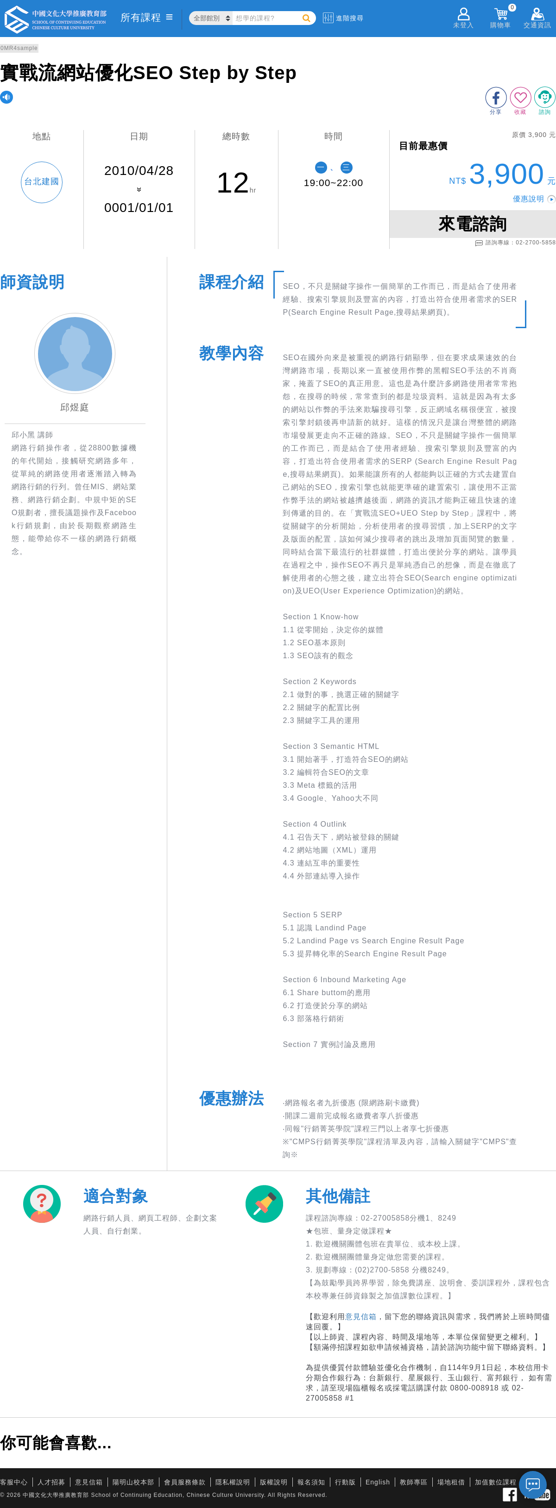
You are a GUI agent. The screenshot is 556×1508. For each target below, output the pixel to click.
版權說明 (274, 1482)
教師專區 (414, 1482)
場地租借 (451, 1482)
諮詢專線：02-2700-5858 (515, 243)
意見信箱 (361, 1317)
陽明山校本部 (133, 1482)
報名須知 (311, 1482)
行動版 (345, 1482)
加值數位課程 (496, 1482)
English (378, 1482)
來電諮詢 (472, 223)
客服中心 (14, 1482)
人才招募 (51, 1482)
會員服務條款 (185, 1482)
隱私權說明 (232, 1482)
